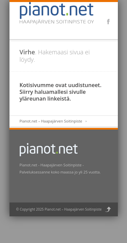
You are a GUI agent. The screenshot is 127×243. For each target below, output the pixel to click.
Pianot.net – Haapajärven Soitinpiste (51, 121)
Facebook (108, 21)
